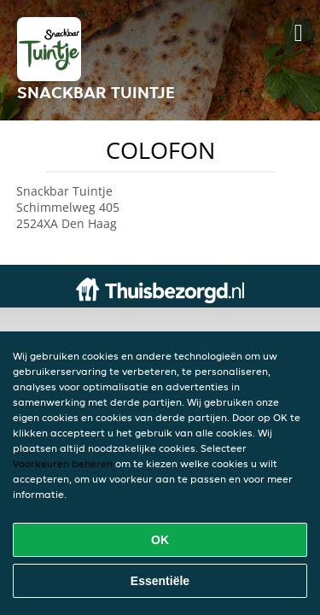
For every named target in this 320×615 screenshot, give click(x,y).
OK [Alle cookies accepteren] (160, 540)
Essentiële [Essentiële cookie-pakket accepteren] (160, 581)
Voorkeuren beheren (63, 463)
